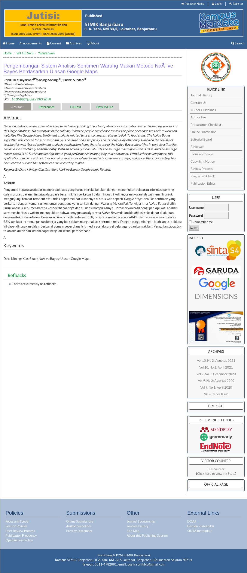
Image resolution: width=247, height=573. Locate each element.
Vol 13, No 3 (24, 53)
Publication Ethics (203, 183)
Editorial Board (201, 139)
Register (236, 3)
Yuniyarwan (46, 53)
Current (54, 43)
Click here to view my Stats (216, 473)
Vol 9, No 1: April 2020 (216, 387)
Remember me (202, 222)
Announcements (30, 43)
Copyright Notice (202, 161)
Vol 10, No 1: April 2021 (216, 367)
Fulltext (75, 107)
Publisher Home (192, 3)
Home (9, 43)
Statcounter (216, 469)
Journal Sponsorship (141, 521)
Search (237, 43)
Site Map (133, 531)
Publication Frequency (21, 535)
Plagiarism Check (202, 176)
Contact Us (198, 102)
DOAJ (191, 521)
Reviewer (197, 146)
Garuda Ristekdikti (200, 526)
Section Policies (17, 526)
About (93, 43)
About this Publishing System (147, 535)
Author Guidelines (203, 110)
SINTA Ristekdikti (200, 531)
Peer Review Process (20, 531)
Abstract (17, 107)
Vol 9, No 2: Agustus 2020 (216, 380)
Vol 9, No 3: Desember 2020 (216, 374)
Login (217, 3)
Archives (74, 43)
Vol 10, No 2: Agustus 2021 (216, 360)
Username (196, 207)
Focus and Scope (201, 154)
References (47, 107)
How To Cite (104, 107)
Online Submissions (80, 521)
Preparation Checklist (205, 124)
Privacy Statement (79, 531)
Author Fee (198, 117)
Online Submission (203, 132)
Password (196, 215)
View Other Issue (216, 394)
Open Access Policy (19, 540)
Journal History (201, 95)
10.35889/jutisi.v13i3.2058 (31, 99)
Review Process (201, 168)
